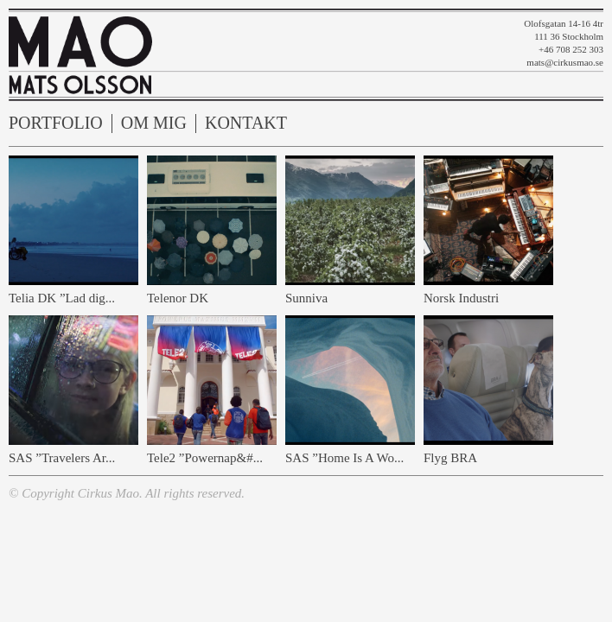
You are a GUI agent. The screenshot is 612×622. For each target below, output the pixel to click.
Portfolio (56, 123)
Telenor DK (177, 298)
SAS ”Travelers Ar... (62, 458)
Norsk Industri (461, 298)
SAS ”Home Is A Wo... (344, 458)
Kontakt (246, 123)
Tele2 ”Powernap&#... (205, 458)
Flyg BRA (450, 458)
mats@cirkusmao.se (564, 62)
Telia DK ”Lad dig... (62, 298)
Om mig (154, 123)
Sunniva (306, 298)
